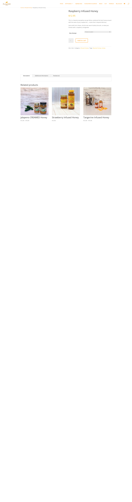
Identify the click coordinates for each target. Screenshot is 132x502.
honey (103, 48)
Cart (105, 3)
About (100, 3)
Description (26, 76)
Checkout (111, 3)
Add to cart (81, 40)
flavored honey (97, 48)
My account (119, 3)
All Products (68, 3)
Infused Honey (28, 7)
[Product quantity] (71, 40)
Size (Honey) (72, 33)
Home (61, 3)
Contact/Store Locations (90, 3)
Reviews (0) (56, 76)
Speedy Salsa (78, 3)
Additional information (41, 76)
